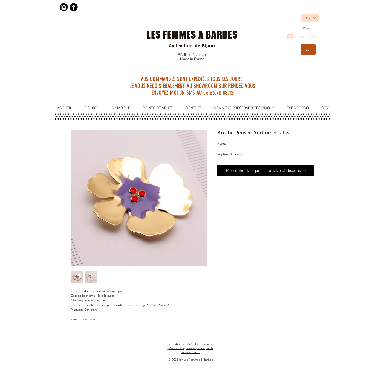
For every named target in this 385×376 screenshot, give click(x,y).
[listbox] (310, 18)
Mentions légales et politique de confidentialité (191, 350)
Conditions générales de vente (190, 344)
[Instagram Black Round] (64, 7)
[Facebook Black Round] (74, 7)
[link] (309, 28)
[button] (307, 18)
